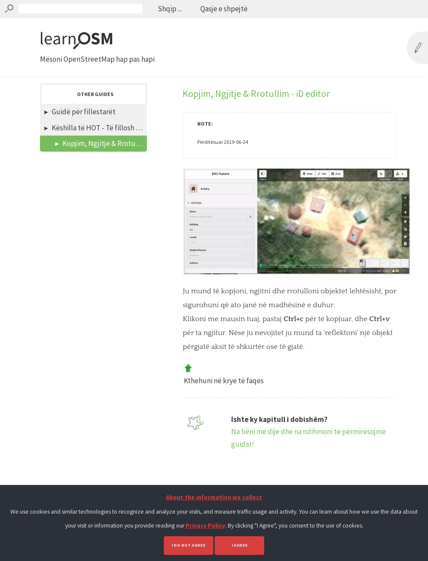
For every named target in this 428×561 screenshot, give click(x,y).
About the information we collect (214, 497)
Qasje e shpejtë (224, 8)
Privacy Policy (205, 525)
